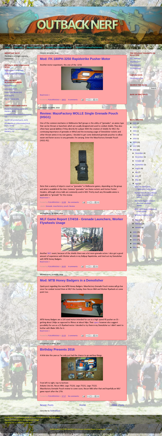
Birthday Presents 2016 (57, 349)
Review (72, 206)
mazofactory (58, 206)
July (136, 172)
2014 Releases (135, 68)
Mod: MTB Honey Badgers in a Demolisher (71, 280)
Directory (18, 47)
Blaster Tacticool (34, 47)
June (137, 176)
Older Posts (118, 405)
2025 (135, 123)
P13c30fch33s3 (54, 100)
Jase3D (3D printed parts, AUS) (16, 120)
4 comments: (73, 100)
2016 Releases (135, 62)
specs (96, 323)
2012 (135, 244)
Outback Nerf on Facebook (15, 74)
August (138, 169)
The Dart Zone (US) (12, 99)
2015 (135, 232)
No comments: (74, 202)
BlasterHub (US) (10, 86)
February (138, 224)
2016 (135, 150)
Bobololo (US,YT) (11, 89)
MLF (49, 253)
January (138, 228)
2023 (135, 131)
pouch (66, 206)
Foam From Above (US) (13, 92)
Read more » (45, 95)
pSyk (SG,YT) (9, 96)
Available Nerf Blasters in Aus (58, 47)
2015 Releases (135, 65)
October (138, 161)
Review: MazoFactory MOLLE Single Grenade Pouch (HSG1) (146, 195)
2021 (135, 135)
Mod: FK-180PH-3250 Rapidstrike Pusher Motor (75, 59)
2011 (135, 247)
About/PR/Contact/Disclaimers (89, 47)
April (137, 184)
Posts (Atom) (55, 411)
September (139, 165)
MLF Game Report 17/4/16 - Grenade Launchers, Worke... (145, 203)
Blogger (109, 429)
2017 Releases (135, 59)
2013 (135, 240)
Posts (7, 47)
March (137, 220)
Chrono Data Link (136, 78)
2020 (135, 139)
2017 (135, 146)
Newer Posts (46, 405)
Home (82, 405)
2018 (135, 142)
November (139, 157)
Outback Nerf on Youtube (14, 71)
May (137, 180)
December (139, 153)
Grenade (49, 206)
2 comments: (73, 336)
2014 (135, 236)
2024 (135, 127)
